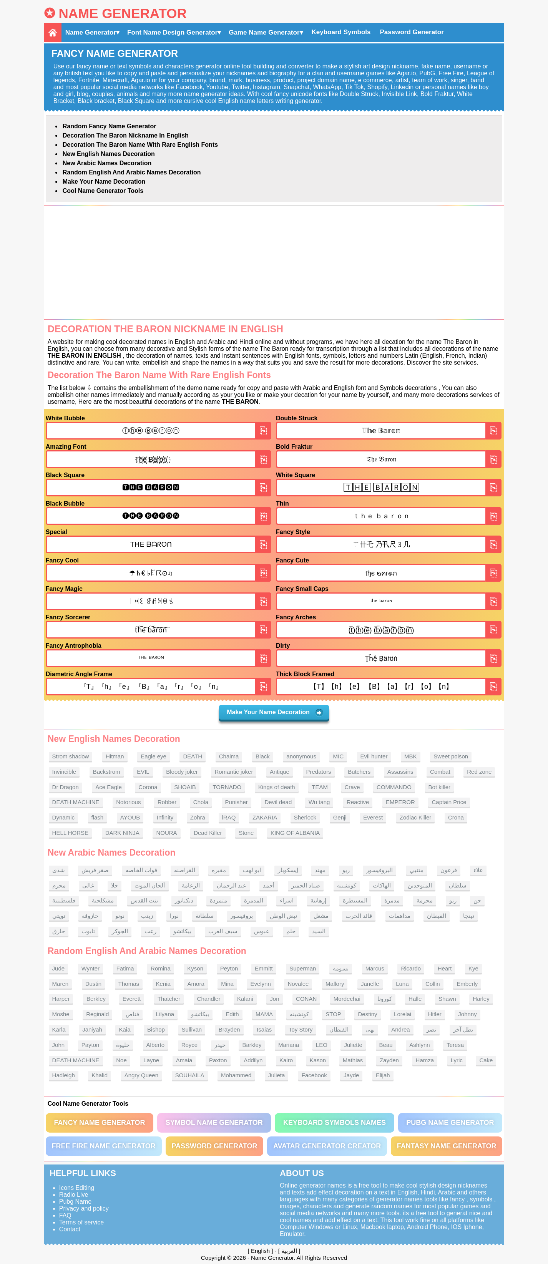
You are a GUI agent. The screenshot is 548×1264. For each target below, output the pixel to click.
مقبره (219, 870)
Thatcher (169, 998)
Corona (147, 787)
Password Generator (412, 32)
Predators (318, 771)
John (58, 1045)
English (260, 1250)
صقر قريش (95, 870)
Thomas (128, 983)
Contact (69, 1229)
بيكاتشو (182, 931)
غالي (88, 885)
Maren (60, 983)
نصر (431, 1029)
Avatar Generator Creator (327, 1146)
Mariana (288, 1045)
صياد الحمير (305, 885)
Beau (386, 1045)
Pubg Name (75, 1201)
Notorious (128, 802)
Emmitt (264, 968)
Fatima (125, 968)
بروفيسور (241, 915)
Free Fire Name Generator (104, 1146)
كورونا (384, 998)
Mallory (334, 983)
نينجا (468, 915)
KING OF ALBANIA (295, 832)
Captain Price (449, 802)
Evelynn (260, 983)
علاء (478, 870)
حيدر (220, 1045)
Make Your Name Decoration (104, 181)
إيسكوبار (288, 870)
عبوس (261, 931)
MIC (338, 756)
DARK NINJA (122, 832)
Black (263, 756)
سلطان (458, 885)
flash (97, 817)
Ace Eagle (108, 787)
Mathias (353, 1060)
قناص (132, 1014)
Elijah (383, 1075)
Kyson (195, 968)
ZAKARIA (264, 817)
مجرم (59, 885)
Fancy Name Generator (99, 1122)
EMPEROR (400, 802)
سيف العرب (222, 931)
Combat (440, 771)
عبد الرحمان (231, 885)
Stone (246, 832)
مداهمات (399, 915)
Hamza (425, 1060)
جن (477, 900)
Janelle (370, 983)
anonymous (301, 756)
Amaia (184, 1060)
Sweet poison (450, 756)
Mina (227, 983)
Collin (432, 983)
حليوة (123, 1045)
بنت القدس (144, 900)
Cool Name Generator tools (103, 190)
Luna (402, 983)
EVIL (143, 771)
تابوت (88, 931)
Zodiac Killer (416, 817)
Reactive (358, 802)
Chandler (209, 998)
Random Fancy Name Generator (109, 126)
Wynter (90, 968)
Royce (189, 1045)
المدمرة (253, 900)
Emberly (467, 983)
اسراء (287, 900)
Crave (352, 787)
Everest (373, 817)
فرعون (448, 870)
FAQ (65, 1215)
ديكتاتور (184, 900)
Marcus (374, 968)
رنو (453, 900)
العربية (289, 1250)
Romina (161, 968)
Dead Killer (208, 832)
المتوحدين (420, 885)
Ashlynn (419, 1045)
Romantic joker (233, 771)
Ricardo (411, 968)
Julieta (276, 1075)
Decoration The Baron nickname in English (126, 135)
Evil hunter (374, 756)
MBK (410, 756)
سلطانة (205, 915)
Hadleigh (63, 1075)
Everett (132, 998)
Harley (481, 998)
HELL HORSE (70, 832)
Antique (279, 771)
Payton (90, 1045)
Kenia (163, 983)
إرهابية (318, 900)
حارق (58, 931)
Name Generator (122, 13)
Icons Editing (77, 1187)
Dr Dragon (65, 787)
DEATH (192, 756)
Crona (456, 817)
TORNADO (227, 787)
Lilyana (165, 1014)
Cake (486, 1060)
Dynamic (63, 817)
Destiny (367, 1014)
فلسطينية (63, 900)
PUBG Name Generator (450, 1122)
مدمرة (392, 900)
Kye (473, 968)
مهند (320, 870)
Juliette (353, 1045)
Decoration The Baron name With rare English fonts (140, 144)
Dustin (93, 983)
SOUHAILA (189, 1075)
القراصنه (184, 870)
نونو (120, 915)
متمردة (218, 900)
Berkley (96, 998)
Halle (415, 998)
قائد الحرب (358, 915)
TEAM (320, 787)
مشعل (321, 915)
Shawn (447, 998)
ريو (346, 870)
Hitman (115, 756)
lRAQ (229, 817)
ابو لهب (252, 870)
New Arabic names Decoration (107, 163)
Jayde (351, 1075)
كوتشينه (346, 885)
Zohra (197, 817)
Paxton (218, 1060)
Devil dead (278, 802)
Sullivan (192, 1029)
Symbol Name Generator (214, 1122)
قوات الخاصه (141, 870)
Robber (167, 802)
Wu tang (319, 802)
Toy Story (301, 1029)
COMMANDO (394, 787)
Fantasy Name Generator (447, 1146)
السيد (318, 931)
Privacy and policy (84, 1208)
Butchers (359, 771)
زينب (147, 915)
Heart (445, 968)
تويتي (58, 915)
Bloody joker (182, 771)
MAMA (264, 1014)
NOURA (166, 832)
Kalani (245, 998)
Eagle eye (153, 756)
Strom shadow (70, 756)
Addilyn (253, 1060)
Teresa (455, 1045)
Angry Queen (141, 1075)
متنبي (416, 870)
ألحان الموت (150, 885)
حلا (114, 885)
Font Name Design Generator (172, 32)
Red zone (479, 771)
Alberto (155, 1045)
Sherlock (305, 817)
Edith (232, 1014)
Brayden (229, 1029)
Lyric (457, 1060)
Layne (151, 1060)
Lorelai (402, 1014)
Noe (121, 1060)
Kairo (286, 1060)
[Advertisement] (274, 262)
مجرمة (425, 900)
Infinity (165, 817)
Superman (302, 968)
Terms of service (81, 1222)
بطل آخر (463, 1029)
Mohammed (236, 1075)
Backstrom (106, 771)
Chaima (229, 756)
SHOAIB (185, 787)
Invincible (64, 771)
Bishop (156, 1029)
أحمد (268, 885)
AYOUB (130, 817)
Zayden (389, 1060)
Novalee (298, 983)
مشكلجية (103, 900)
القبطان (436, 915)
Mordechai (347, 998)
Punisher (236, 802)
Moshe (61, 1014)
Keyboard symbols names (334, 1122)
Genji (340, 817)
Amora (196, 983)
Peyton (229, 968)
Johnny (467, 1014)
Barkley (251, 1045)
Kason (318, 1060)
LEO (321, 1045)
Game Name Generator (264, 32)
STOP (333, 1014)
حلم (291, 931)
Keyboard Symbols (341, 32)
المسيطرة (355, 900)
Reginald (97, 1014)
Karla (59, 1029)
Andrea (400, 1029)
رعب (150, 931)
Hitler (435, 1014)
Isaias (264, 1029)
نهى (370, 1029)
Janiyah (92, 1029)
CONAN (306, 998)
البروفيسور (379, 870)
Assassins (400, 771)
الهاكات (382, 885)
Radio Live (73, 1194)
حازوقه (90, 915)
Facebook (314, 1075)
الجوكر (120, 931)
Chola (200, 802)
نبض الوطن (283, 915)
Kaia (124, 1029)
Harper (61, 998)
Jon (274, 998)
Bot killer (439, 787)
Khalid (99, 1075)
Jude (58, 968)
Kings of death (276, 787)
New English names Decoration (109, 154)
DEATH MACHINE (76, 802)
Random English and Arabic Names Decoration (132, 172)
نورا (174, 915)
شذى (58, 870)
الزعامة (191, 885)
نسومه (341, 968)
